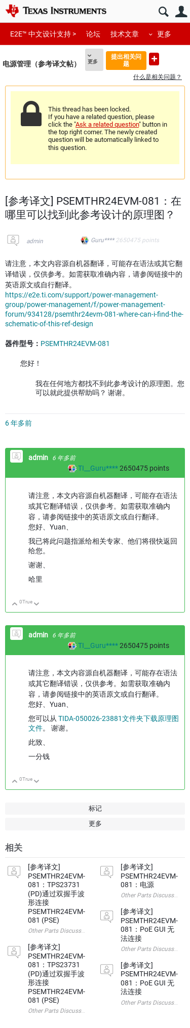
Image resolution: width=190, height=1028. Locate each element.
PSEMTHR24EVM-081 (75, 343)
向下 (36, 604)
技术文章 (124, 34)
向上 (15, 604)
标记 (95, 808)
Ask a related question (107, 124)
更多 (164, 34)
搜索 (163, 12)
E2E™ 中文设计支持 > (43, 34)
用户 (181, 12)
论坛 (93, 34)
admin (34, 241)
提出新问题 (154, 59)
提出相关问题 (126, 60)
